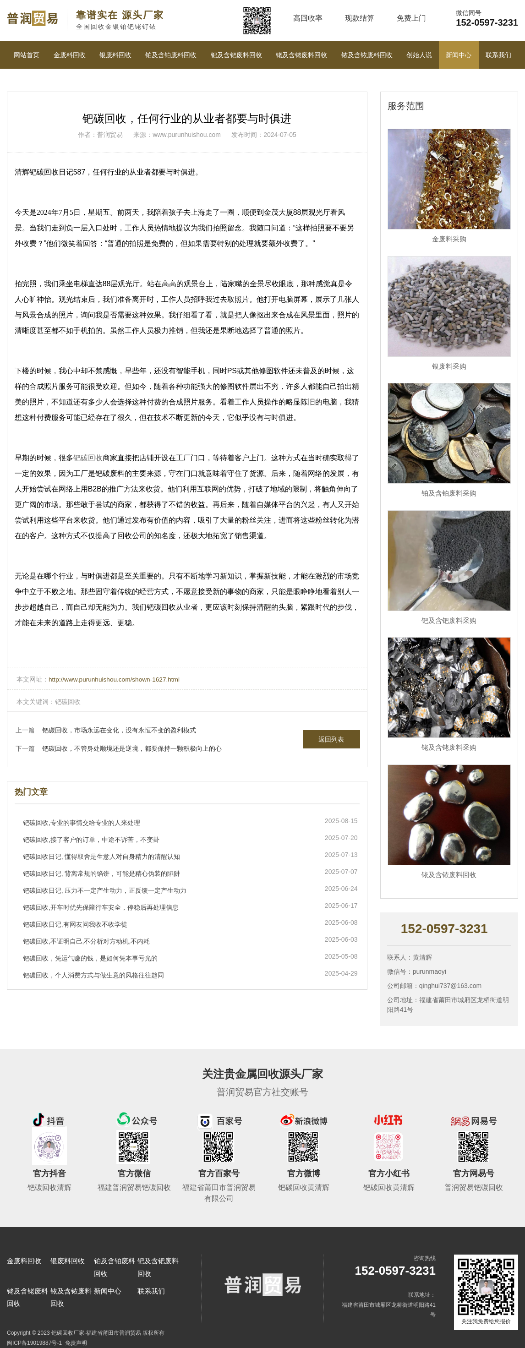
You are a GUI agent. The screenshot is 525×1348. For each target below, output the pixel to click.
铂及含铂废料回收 (171, 55)
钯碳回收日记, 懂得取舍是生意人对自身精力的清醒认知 (101, 856)
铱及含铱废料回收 (367, 55)
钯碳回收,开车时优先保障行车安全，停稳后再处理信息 (101, 907)
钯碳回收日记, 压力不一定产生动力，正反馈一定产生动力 (105, 890)
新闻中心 (458, 55)
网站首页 (26, 55)
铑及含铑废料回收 (301, 55)
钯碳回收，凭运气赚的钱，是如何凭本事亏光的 (90, 957)
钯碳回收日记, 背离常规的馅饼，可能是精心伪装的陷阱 (101, 873)
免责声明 (76, 1343)
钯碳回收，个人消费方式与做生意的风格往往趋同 (93, 974)
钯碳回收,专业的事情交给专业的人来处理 (81, 822)
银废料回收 (115, 55)
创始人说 (419, 55)
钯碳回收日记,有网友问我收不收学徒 (75, 924)
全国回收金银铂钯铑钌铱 (120, 19)
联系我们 (498, 55)
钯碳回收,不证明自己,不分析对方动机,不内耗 (86, 940)
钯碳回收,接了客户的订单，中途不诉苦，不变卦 (91, 839)
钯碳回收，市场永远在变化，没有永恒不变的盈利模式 (119, 729)
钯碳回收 (88, 458)
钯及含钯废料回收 (236, 55)
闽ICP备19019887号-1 (34, 1343)
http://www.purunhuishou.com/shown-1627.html (116, 679)
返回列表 (331, 738)
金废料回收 (70, 55)
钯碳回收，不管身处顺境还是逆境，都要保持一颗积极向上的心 (132, 748)
